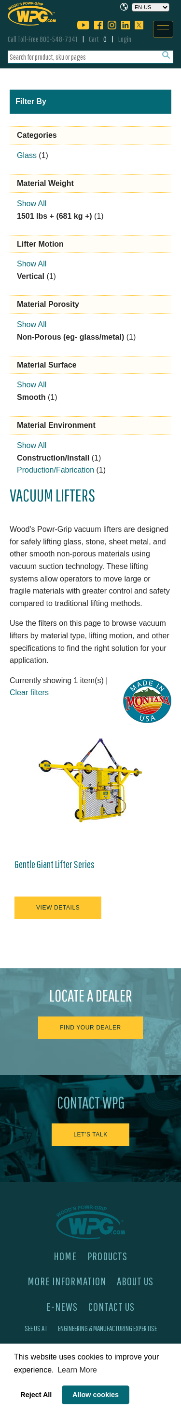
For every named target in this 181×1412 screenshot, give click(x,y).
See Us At (36, 1328)
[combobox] (90, 57)
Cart (98, 39)
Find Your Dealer (90, 1027)
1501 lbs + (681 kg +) (54, 216)
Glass (27, 155)
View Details (58, 907)
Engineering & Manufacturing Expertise (107, 1328)
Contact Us (111, 1306)
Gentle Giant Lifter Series (54, 864)
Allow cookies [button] (95, 1395)
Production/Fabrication (55, 470)
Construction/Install (53, 458)
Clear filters (29, 692)
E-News (62, 1306)
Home (65, 1256)
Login (124, 39)
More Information (67, 1281)
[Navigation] (163, 29)
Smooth (31, 397)
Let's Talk (90, 1134)
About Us (135, 1281)
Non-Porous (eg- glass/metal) (70, 337)
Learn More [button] (77, 1370)
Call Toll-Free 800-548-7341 (42, 39)
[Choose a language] (150, 7)
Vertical (30, 276)
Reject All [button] (36, 1395)
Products (107, 1256)
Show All (31, 203)
